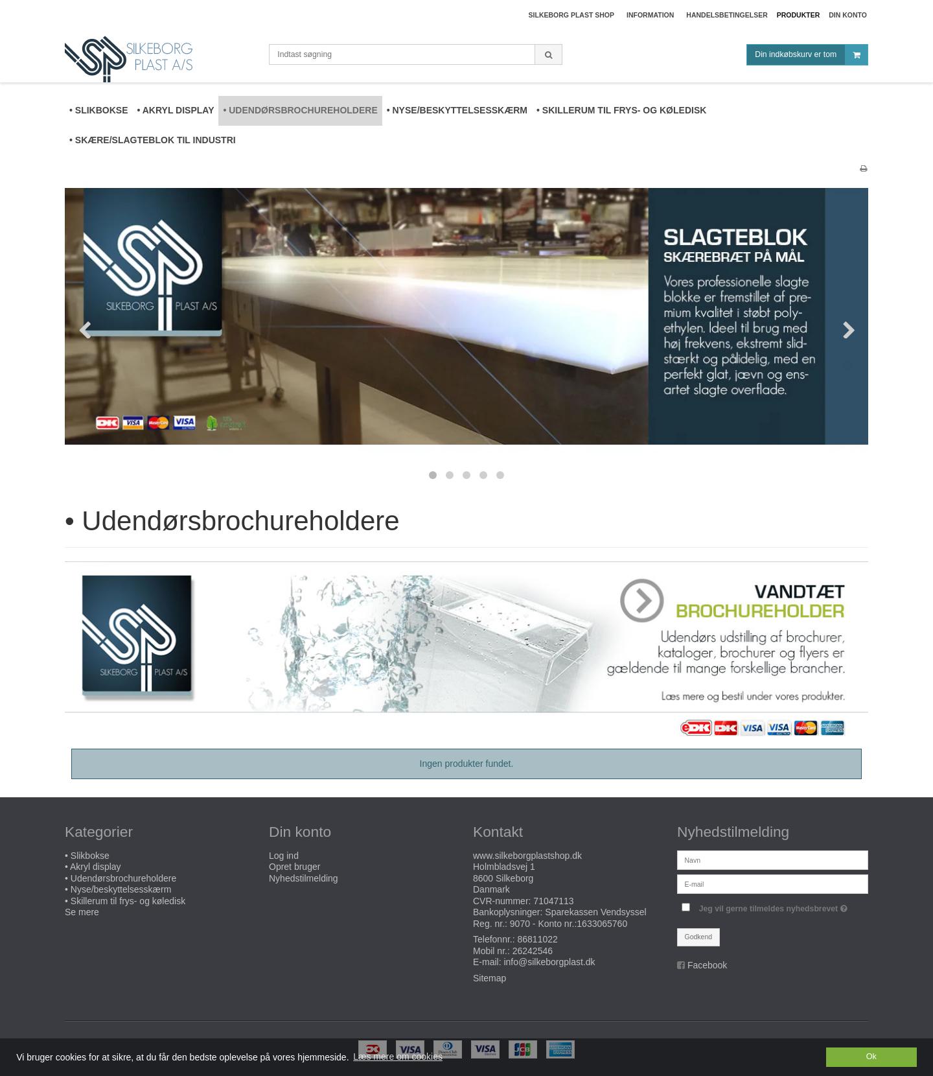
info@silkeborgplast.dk (549, 962)
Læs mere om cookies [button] (398, 1056)
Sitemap (489, 978)
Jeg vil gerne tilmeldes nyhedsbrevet (775, 905)
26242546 (533, 951)
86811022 (538, 939)
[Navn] (772, 859)
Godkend (699, 937)
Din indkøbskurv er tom (811, 55)
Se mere (82, 912)
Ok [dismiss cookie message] (871, 1056)
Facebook (707, 965)
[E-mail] (772, 883)
